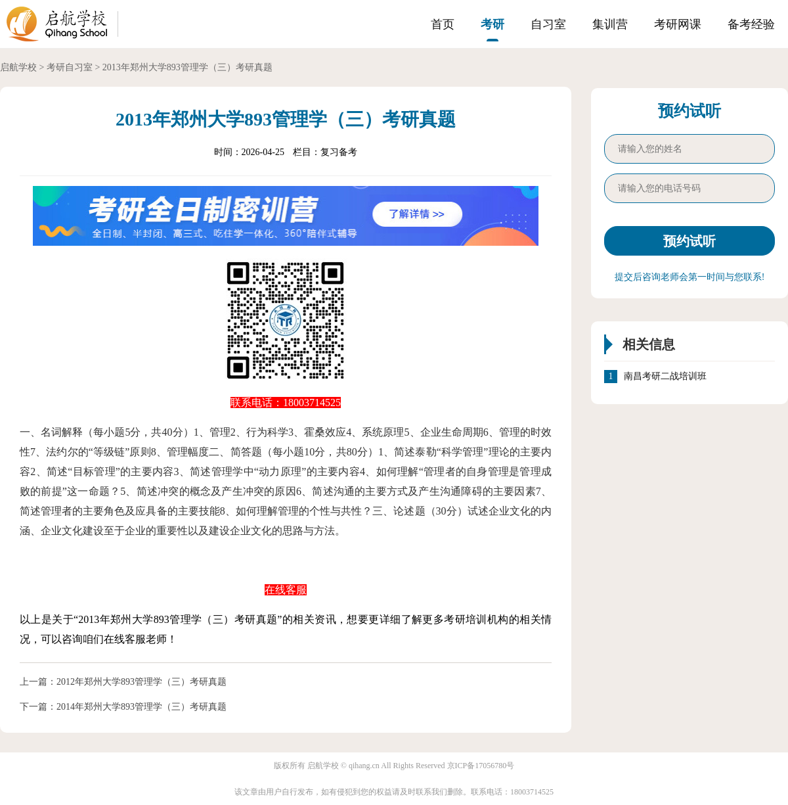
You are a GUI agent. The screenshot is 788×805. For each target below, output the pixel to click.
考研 (492, 24)
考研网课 (677, 24)
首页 (442, 24)
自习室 (548, 24)
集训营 (610, 24)
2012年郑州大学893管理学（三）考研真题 (141, 682)
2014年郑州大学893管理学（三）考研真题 (141, 707)
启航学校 (18, 67)
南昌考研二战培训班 (665, 376)
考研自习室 (70, 67)
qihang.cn (364, 765)
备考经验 (751, 24)
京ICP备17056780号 (481, 765)
